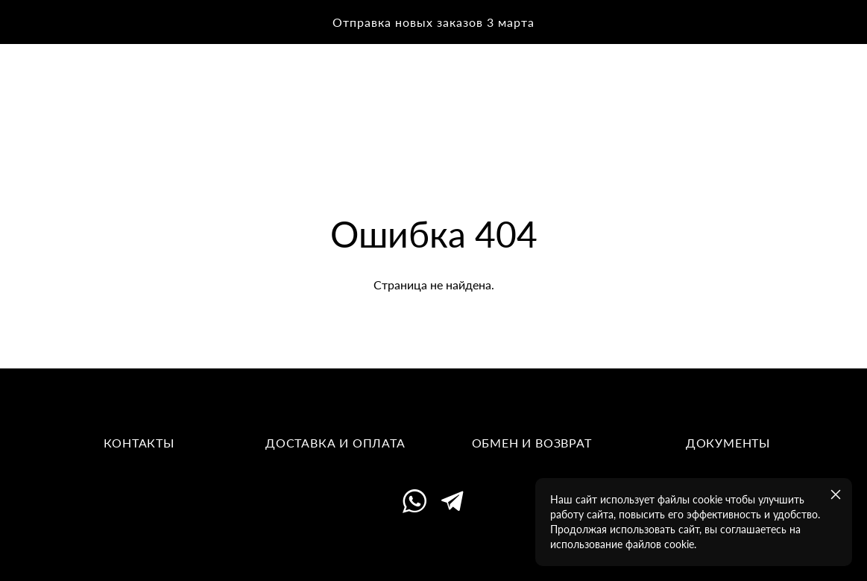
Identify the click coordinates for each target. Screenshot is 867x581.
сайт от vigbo (433, 546)
